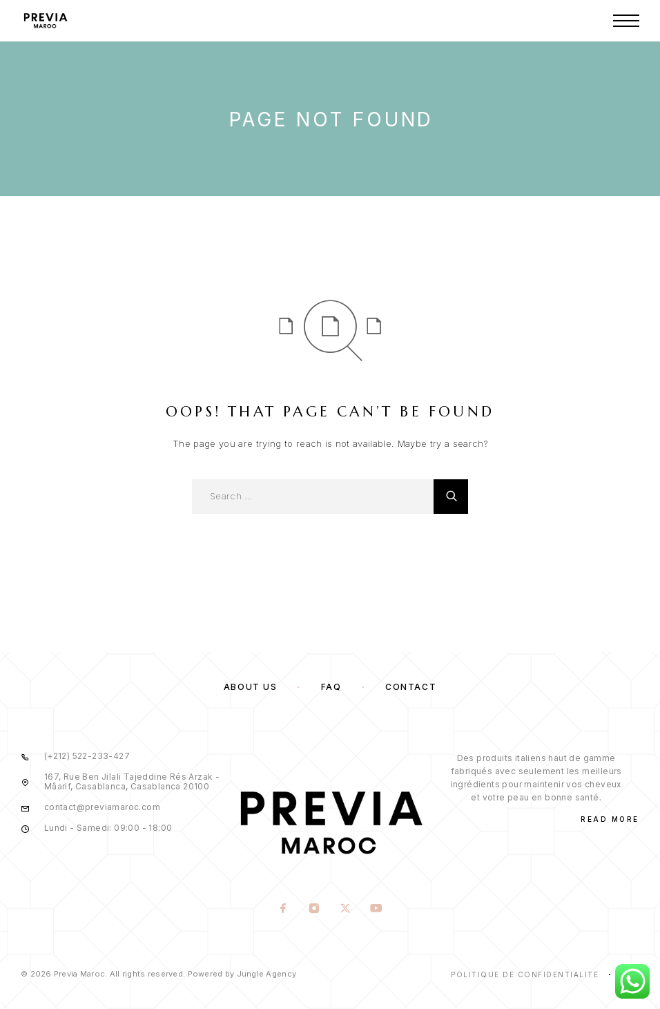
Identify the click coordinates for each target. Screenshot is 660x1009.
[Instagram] (314, 909)
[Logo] (45, 21)
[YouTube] (376, 909)
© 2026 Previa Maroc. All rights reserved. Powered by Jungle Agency (158, 974)
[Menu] (626, 20)
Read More (610, 819)
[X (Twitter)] (345, 909)
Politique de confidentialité (525, 974)
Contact (410, 687)
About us (250, 687)
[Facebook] (283, 909)
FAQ (331, 687)
